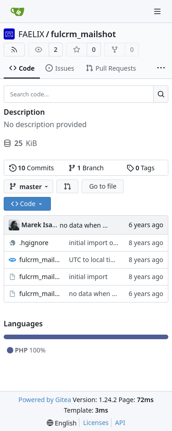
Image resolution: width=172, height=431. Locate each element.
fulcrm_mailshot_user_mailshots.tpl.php (39, 259)
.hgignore (34, 242)
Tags (141, 167)
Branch (86, 167)
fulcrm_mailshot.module (39, 293)
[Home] (17, 11)
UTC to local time (94, 259)
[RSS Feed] (14, 49)
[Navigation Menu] (158, 11)
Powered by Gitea (44, 399)
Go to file (102, 186)
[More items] (161, 68)
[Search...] (160, 94)
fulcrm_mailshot (83, 34)
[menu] (62, 423)
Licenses (96, 422)
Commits (31, 167)
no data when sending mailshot (107, 225)
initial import (88, 276)
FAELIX (31, 34)
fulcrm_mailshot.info (39, 276)
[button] (67, 186)
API (120, 422)
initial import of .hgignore (107, 242)
